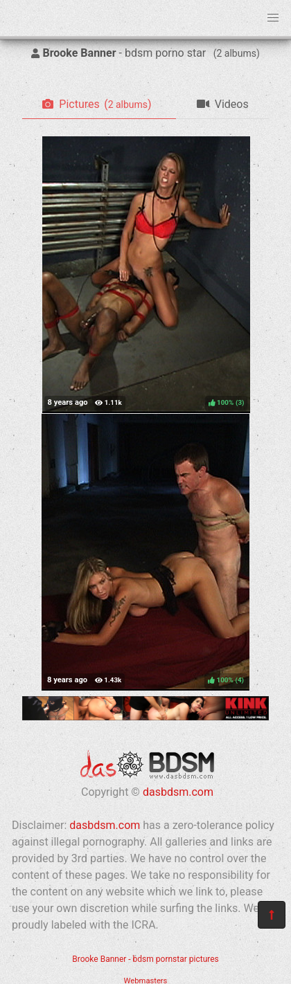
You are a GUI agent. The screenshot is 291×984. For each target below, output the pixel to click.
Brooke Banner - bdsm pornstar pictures (145, 959)
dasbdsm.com (178, 792)
